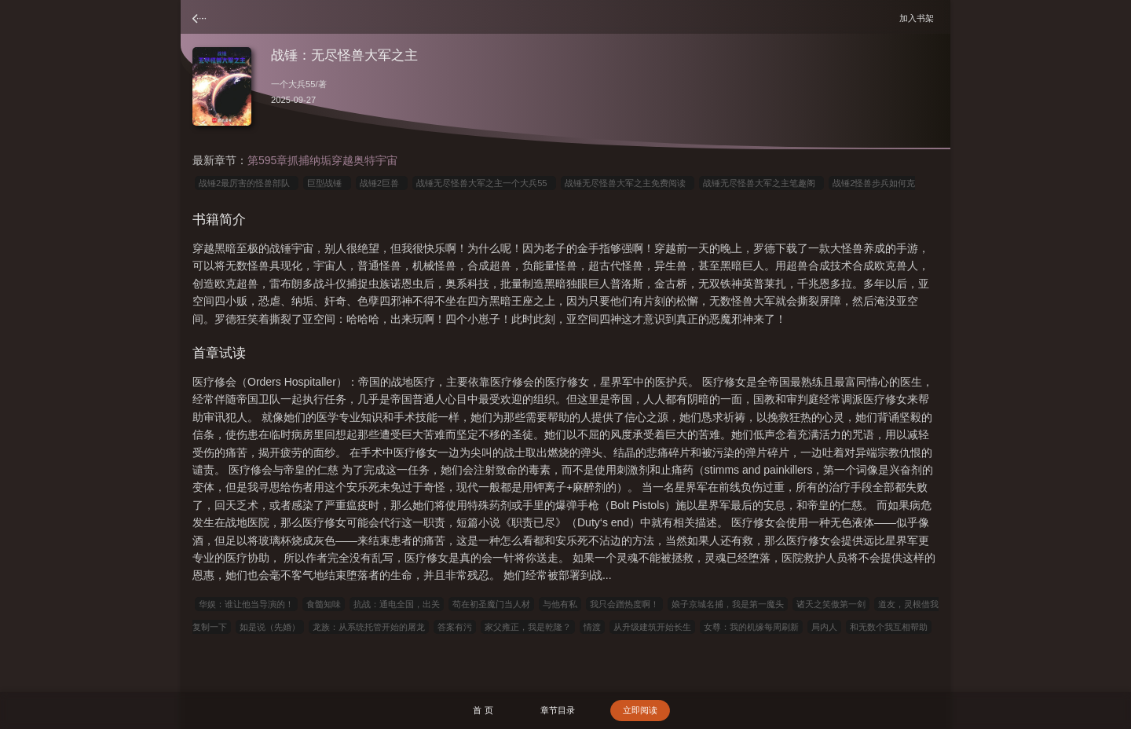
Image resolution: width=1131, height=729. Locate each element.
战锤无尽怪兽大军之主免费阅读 (627, 183)
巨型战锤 (326, 183)
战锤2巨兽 (382, 183)
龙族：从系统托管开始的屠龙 (369, 627)
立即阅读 (640, 710)
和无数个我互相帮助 (889, 627)
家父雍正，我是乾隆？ (528, 627)
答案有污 (454, 627)
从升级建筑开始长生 (652, 627)
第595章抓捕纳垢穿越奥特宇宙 (322, 160)
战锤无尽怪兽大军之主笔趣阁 (761, 183)
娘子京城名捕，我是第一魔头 (728, 604)
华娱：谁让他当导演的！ (246, 604)
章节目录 (557, 710)
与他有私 (560, 604)
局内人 (824, 627)
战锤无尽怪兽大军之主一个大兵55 (484, 183)
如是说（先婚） (270, 627)
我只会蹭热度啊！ (624, 604)
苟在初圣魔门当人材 (491, 604)
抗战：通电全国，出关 (396, 604)
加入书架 (919, 17)
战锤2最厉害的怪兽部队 (247, 183)
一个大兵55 (293, 84)
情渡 (592, 627)
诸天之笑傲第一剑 (831, 604)
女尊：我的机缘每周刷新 (751, 627)
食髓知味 (323, 604)
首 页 (482, 710)
